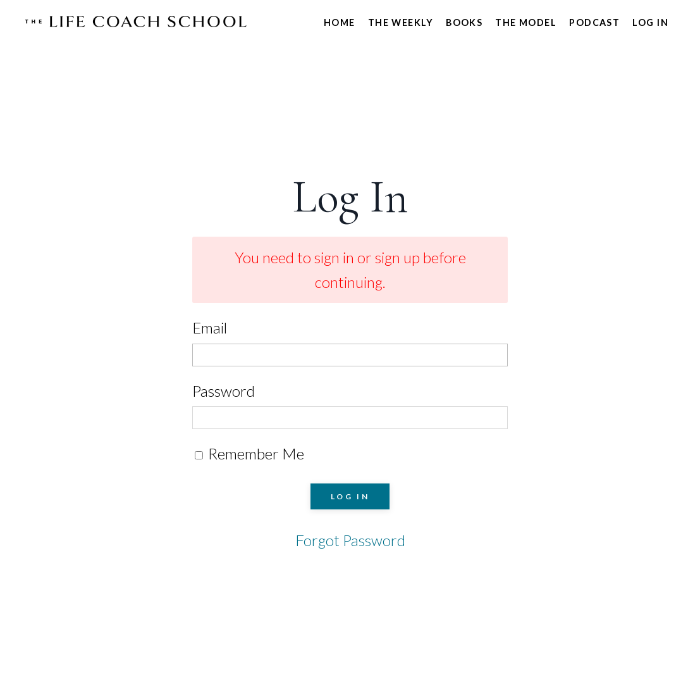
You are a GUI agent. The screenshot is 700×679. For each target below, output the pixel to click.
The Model (525, 22)
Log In (650, 22)
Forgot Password (350, 540)
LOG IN (350, 496)
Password (223, 391)
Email (209, 327)
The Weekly (400, 22)
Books (464, 22)
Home (339, 22)
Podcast (594, 22)
